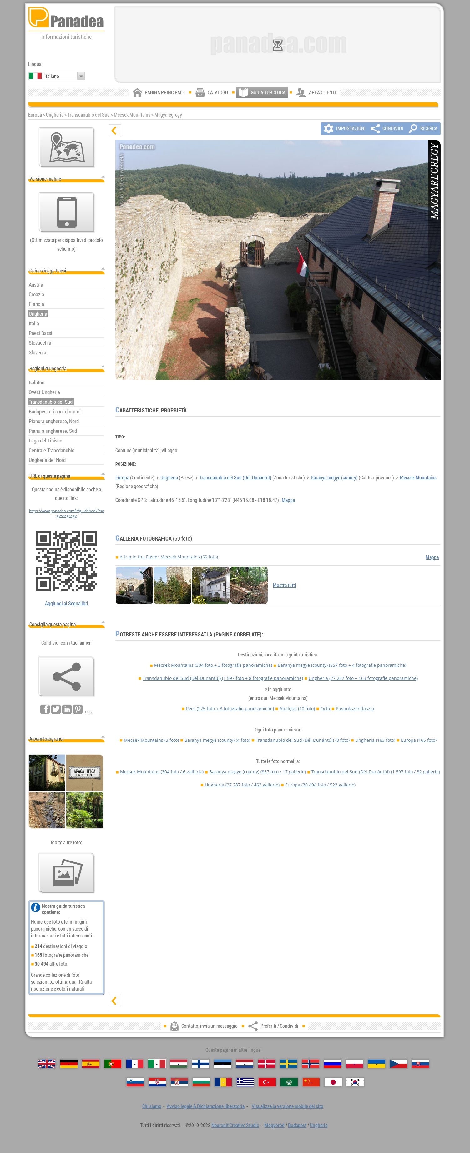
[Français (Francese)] (135, 1063)
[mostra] (115, 1001)
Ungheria (54, 114)
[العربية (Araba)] (289, 1082)
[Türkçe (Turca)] (267, 1082)
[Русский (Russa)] (332, 1063)
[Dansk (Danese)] (267, 1063)
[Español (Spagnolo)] (91, 1063)
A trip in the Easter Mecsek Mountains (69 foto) (169, 557)
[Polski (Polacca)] (355, 1063)
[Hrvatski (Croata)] (157, 1082)
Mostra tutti (284, 585)
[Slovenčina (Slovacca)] (420, 1063)
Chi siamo (151, 1106)
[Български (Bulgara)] (201, 1082)
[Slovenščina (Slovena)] (135, 1082)
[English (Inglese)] (47, 1063)
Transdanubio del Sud (89, 114)
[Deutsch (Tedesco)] (69, 1063)
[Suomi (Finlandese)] (201, 1063)
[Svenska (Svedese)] (289, 1063)
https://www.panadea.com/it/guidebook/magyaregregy (66, 513)
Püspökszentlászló (355, 708)
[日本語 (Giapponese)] (333, 1082)
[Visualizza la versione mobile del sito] (67, 212)
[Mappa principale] (67, 147)
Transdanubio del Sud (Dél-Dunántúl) (235, 477)
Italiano (51, 76)
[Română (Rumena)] (223, 1082)
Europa (122, 477)
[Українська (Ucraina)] (377, 1063)
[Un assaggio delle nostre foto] (66, 873)
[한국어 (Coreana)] (355, 1082)
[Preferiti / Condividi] (66, 677)
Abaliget (297, 708)
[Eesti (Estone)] (223, 1063)
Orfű (325, 708)
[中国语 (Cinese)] (311, 1082)
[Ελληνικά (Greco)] (245, 1082)
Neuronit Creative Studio (235, 1125)
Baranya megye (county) (334, 477)
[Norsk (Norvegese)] (311, 1063)
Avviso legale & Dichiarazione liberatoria (206, 1106)
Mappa (288, 500)
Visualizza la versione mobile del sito (287, 1106)
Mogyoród (275, 1125)
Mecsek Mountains (132, 114)
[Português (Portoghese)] (113, 1063)
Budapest (297, 1125)
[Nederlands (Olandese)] (245, 1063)
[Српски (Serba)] (179, 1082)
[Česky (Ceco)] (398, 1063)
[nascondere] (115, 130)
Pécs (230, 708)
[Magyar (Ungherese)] (179, 1063)
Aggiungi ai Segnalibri (66, 603)
